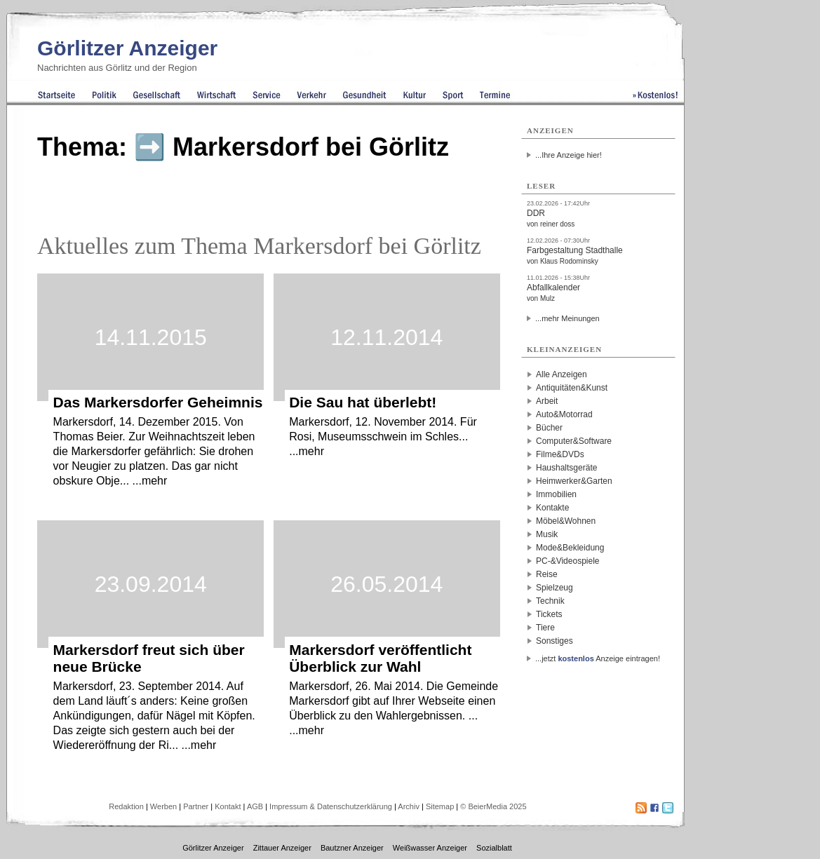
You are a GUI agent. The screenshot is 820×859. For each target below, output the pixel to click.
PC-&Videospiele (568, 560)
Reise (547, 574)
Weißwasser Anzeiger (430, 848)
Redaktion (126, 806)
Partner (195, 806)
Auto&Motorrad (564, 414)
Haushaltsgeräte (566, 467)
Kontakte (552, 507)
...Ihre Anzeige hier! (568, 154)
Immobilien (556, 494)
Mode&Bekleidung (570, 547)
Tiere (545, 627)
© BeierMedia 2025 (493, 806)
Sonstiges (554, 640)
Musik (547, 534)
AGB (255, 806)
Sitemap (440, 806)
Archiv (408, 806)
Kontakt (228, 806)
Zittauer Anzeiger (282, 848)
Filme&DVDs (560, 454)
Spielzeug (554, 587)
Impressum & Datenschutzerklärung (330, 806)
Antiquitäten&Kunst (571, 387)
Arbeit (547, 401)
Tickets (549, 614)
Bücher (549, 427)
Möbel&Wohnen (566, 521)
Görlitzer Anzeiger (127, 48)
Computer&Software (574, 441)
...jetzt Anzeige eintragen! (597, 658)
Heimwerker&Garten (574, 481)
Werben (163, 806)
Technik (550, 600)
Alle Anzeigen (561, 374)
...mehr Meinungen (567, 318)
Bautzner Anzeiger (352, 848)
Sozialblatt (494, 848)
